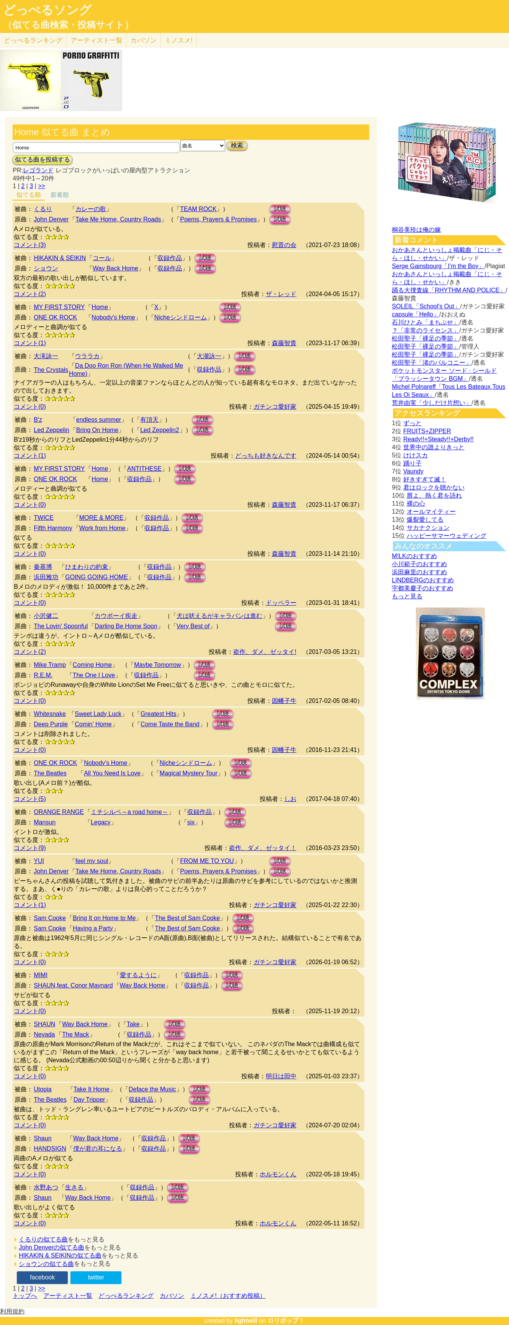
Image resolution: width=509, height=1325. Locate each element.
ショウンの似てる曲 (46, 1264)
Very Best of (193, 626)
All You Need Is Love (112, 773)
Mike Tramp (50, 665)
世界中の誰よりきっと (434, 447)
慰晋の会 (284, 245)
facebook (42, 1277)
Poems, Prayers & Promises (218, 219)
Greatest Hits (158, 714)
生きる (74, 1187)
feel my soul (91, 861)
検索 (237, 145)
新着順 (60, 195)
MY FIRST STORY (59, 307)
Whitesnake (50, 714)
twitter (96, 1277)
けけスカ (415, 455)
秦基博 (43, 566)
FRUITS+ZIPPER (427, 431)
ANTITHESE (144, 468)
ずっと (412, 423)
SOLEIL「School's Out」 (426, 306)
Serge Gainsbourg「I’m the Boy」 (438, 266)
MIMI (40, 975)
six (191, 822)
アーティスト (96, 40)
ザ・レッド (281, 294)
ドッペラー (281, 602)
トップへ (25, 1295)
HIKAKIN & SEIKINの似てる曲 (60, 1255)
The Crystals (51, 370)
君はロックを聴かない (434, 487)
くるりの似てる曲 (43, 1239)
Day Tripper (89, 1099)
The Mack (75, 1034)
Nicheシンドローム (180, 317)
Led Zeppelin (51, 430)
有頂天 (149, 419)
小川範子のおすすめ (419, 564)
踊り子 (412, 463)
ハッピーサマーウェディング (446, 535)
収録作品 (169, 258)
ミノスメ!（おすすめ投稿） (227, 1295)
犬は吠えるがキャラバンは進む (219, 616)
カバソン (144, 40)
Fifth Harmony (53, 528)
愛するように (138, 975)
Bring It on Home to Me (104, 918)
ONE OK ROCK (55, 317)
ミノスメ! (179, 40)
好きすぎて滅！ (424, 479)
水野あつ (46, 1187)
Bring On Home (97, 430)
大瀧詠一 (209, 356)
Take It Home (92, 1089)
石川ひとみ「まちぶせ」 (425, 322)
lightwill (245, 1320)
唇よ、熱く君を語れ (434, 495)
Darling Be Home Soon (126, 626)
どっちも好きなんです (265, 455)
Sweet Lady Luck (98, 714)
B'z (38, 419)
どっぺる (33, 40)
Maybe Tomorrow (157, 665)
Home (100, 307)
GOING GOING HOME (96, 577)
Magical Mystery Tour (189, 773)
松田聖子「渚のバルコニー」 (431, 362)
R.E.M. (43, 675)
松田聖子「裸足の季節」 (425, 338)
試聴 (280, 209)
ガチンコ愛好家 (275, 406)
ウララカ (87, 356)
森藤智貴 (284, 343)
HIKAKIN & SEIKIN (60, 258)
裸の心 (416, 503)
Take (133, 1024)
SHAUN (44, 1024)
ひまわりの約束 (86, 566)
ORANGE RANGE (59, 812)
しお (290, 799)
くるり (43, 209)
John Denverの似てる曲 (51, 1247)
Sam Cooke (50, 918)
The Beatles (50, 773)
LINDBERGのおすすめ (423, 580)
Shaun (42, 1138)
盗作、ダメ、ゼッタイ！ (262, 848)
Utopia (42, 1089)
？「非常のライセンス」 (425, 330)
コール (102, 258)
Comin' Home (93, 724)
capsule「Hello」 (415, 314)
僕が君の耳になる (97, 1148)
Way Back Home (115, 268)
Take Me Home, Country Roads (118, 219)
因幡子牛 (284, 701)
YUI (39, 861)
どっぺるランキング (126, 1295)
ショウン (46, 268)
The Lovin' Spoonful (61, 626)
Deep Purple (51, 724)
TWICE (44, 517)
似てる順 (28, 195)
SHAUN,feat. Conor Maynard (73, 985)
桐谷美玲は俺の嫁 (416, 229)
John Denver (51, 219)
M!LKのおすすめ (414, 556)
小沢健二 (46, 616)
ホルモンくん (278, 1174)
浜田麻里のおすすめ (419, 572)
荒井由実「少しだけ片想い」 (431, 403)
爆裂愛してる (425, 519)
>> (41, 186)
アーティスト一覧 (67, 1295)
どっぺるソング (47, 10)
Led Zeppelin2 (159, 430)
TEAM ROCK (198, 209)
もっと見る (407, 596)
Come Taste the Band (170, 724)
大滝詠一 (46, 356)
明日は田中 (281, 1076)
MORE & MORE (101, 517)
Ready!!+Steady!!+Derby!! (438, 439)
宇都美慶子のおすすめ (422, 588)
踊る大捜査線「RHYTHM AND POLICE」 (449, 290)
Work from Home (102, 528)
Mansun (45, 822)
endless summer (98, 419)
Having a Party (93, 928)
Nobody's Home (113, 317)
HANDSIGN (50, 1148)
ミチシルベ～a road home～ (129, 812)
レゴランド (38, 170)
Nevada (44, 1034)
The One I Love (94, 675)
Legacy (101, 822)
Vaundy (413, 471)
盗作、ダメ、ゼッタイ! (264, 652)
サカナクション (428, 527)
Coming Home (92, 665)
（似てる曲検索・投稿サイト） (68, 25)
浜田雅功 (46, 577)
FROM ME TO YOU (207, 861)
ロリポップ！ (286, 1320)
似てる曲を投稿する (42, 159)
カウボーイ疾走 (116, 616)
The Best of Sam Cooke (187, 918)
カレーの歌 (90, 209)
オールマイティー (431, 511)
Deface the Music (152, 1089)
